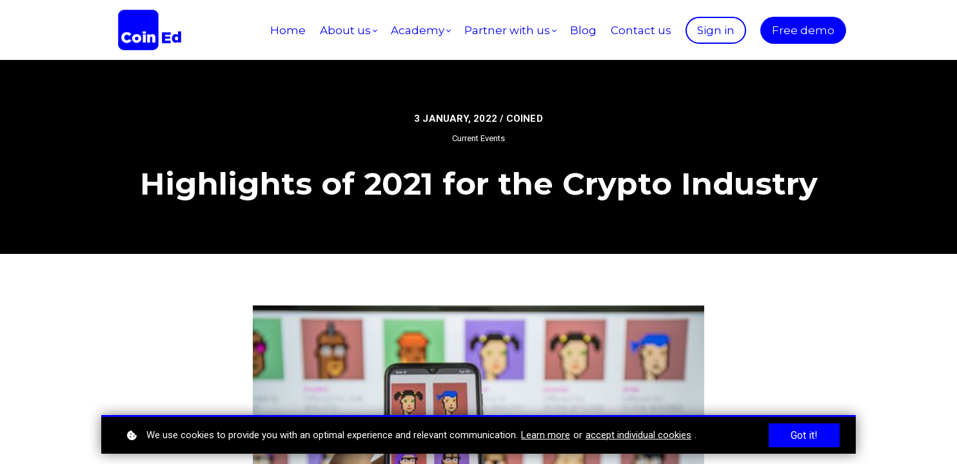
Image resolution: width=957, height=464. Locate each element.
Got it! (804, 435)
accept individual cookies (638, 435)
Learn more (545, 435)
